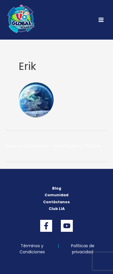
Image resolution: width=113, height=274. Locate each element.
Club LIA (57, 208)
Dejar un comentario (27, 146)
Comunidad (56, 194)
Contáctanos (56, 201)
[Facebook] (46, 226)
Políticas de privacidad (82, 249)
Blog (56, 188)
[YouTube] (67, 226)
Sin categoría (68, 146)
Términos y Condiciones (32, 249)
